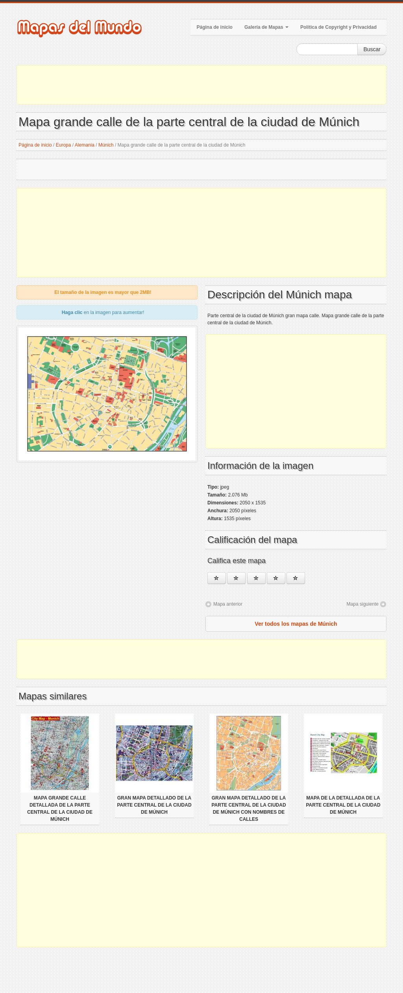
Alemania (84, 145)
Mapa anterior (227, 604)
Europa (63, 145)
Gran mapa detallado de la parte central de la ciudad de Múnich (154, 805)
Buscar (372, 49)
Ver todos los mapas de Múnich (296, 624)
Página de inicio (215, 27)
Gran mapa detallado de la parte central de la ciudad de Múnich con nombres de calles (248, 808)
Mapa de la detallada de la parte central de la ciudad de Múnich (343, 805)
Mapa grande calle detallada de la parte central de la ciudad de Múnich (59, 808)
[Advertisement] (201, 84)
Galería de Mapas (266, 27)
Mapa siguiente (363, 604)
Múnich (106, 145)
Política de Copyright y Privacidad (338, 27)
